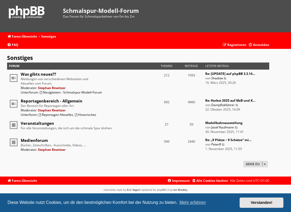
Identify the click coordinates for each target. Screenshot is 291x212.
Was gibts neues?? (38, 74)
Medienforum (34, 140)
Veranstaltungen (37, 123)
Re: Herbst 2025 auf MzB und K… (230, 100)
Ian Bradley (180, 190)
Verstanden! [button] (261, 202)
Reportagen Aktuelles (56, 114)
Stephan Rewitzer (52, 88)
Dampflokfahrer (223, 105)
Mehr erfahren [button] (192, 202)
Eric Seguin (134, 190)
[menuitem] (12, 45)
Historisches (85, 114)
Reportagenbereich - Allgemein (51, 101)
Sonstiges (20, 57)
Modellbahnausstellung (223, 123)
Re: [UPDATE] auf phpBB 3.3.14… (230, 73)
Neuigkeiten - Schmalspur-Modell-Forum (71, 92)
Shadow (217, 78)
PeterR (216, 144)
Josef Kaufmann (222, 127)
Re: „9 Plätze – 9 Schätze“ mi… (228, 140)
